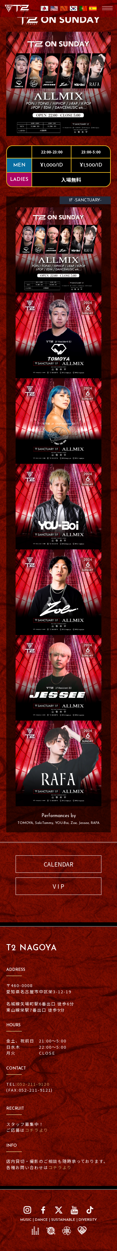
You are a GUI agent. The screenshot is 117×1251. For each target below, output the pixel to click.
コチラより (36, 1130)
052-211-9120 (33, 1084)
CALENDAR (58, 864)
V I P (58, 886)
